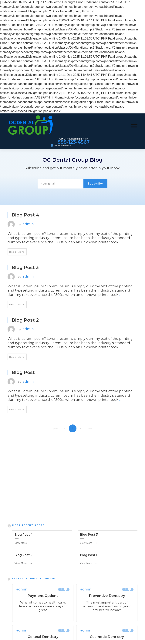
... (120, 242)
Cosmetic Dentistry (107, 637)
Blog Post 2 (25, 320)
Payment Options (43, 597)
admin (28, 224)
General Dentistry (43, 637)
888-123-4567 (73, 142)
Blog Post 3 (25, 267)
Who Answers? (62, 145)
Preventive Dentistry (107, 597)
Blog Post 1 (25, 372)
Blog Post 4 (25, 215)
